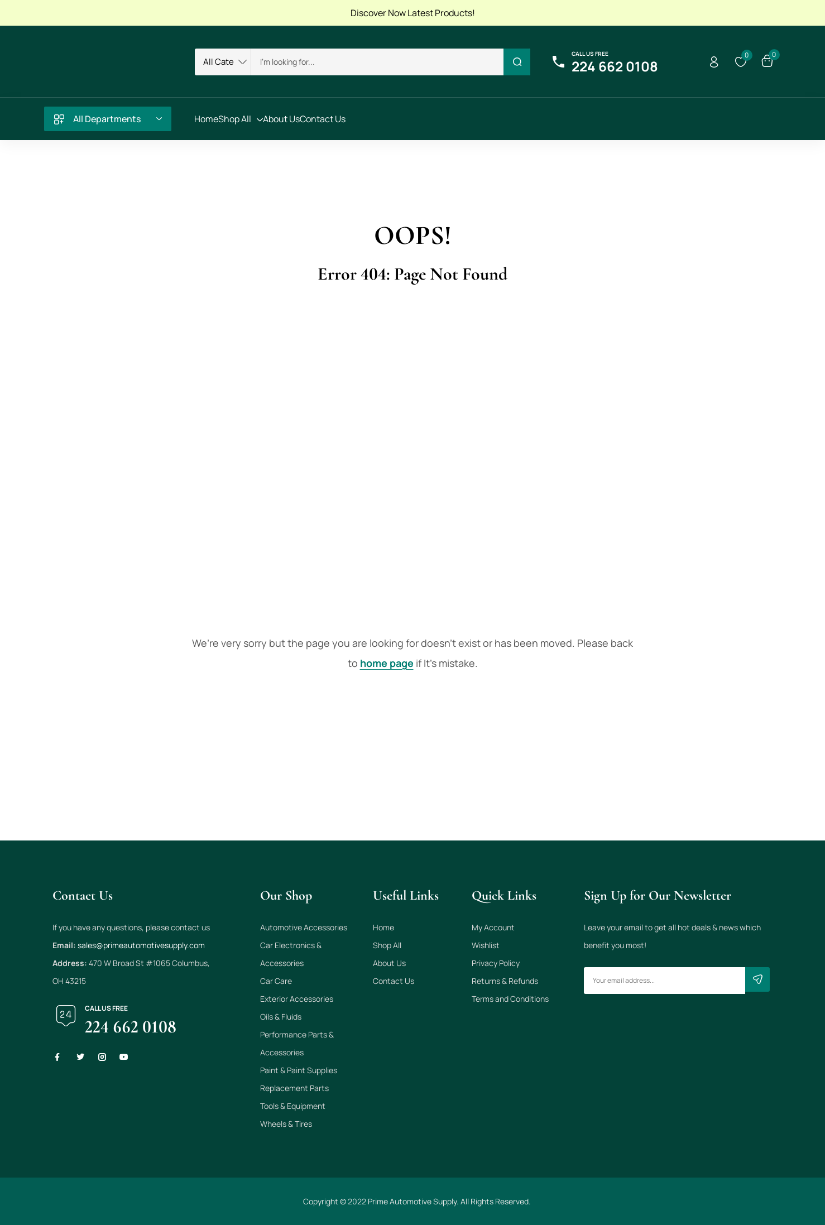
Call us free (590, 53)
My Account (493, 927)
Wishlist (486, 945)
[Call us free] (558, 62)
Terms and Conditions (510, 998)
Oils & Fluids (280, 1016)
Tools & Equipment (292, 1106)
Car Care (276, 981)
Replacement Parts (294, 1088)
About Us (389, 963)
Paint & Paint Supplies (298, 1070)
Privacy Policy (496, 963)
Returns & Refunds (505, 981)
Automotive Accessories (303, 927)
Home (383, 927)
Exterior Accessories (296, 998)
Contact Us (393, 981)
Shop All (387, 945)
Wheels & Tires (286, 1123)
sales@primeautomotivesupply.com (141, 945)
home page (387, 663)
